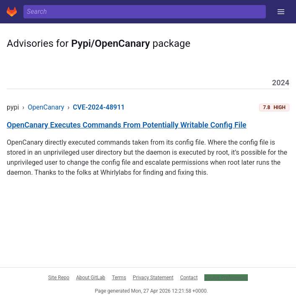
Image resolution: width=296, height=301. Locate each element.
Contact (189, 278)
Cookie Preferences (226, 278)
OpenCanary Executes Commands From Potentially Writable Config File (127, 124)
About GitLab (91, 278)
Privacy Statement (153, 278)
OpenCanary (46, 107)
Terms (119, 278)
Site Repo (58, 278)
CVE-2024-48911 (99, 107)
